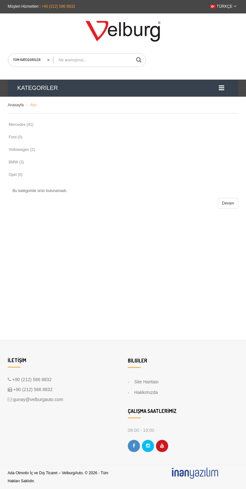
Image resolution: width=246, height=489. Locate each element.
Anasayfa (16, 105)
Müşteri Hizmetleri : (24, 6)
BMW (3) (16, 162)
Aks (33, 105)
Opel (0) (15, 174)
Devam (228, 203)
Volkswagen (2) (22, 149)
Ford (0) (15, 137)
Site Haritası (146, 381)
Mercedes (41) (21, 124)
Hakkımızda (146, 392)
